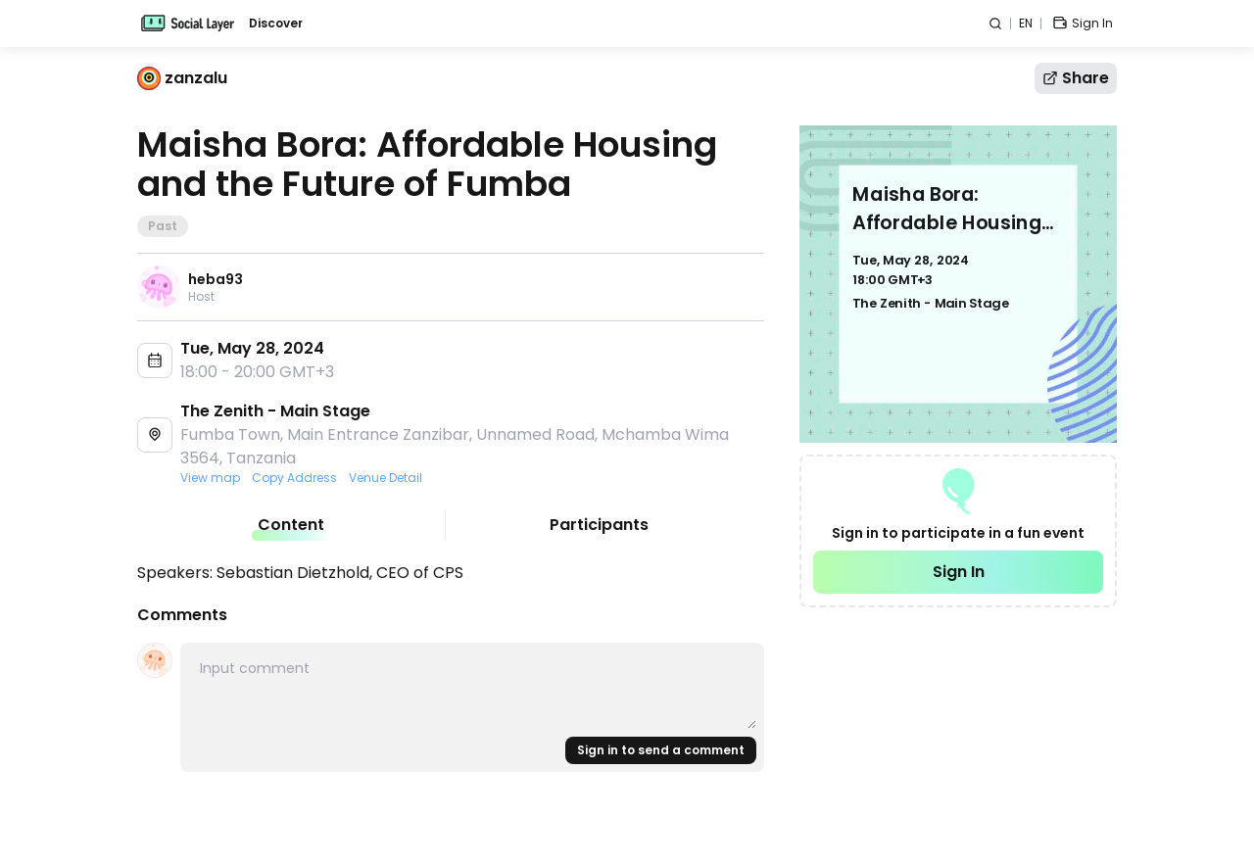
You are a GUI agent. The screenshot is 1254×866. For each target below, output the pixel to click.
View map (210, 478)
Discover (276, 23)
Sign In (959, 571)
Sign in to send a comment (661, 750)
